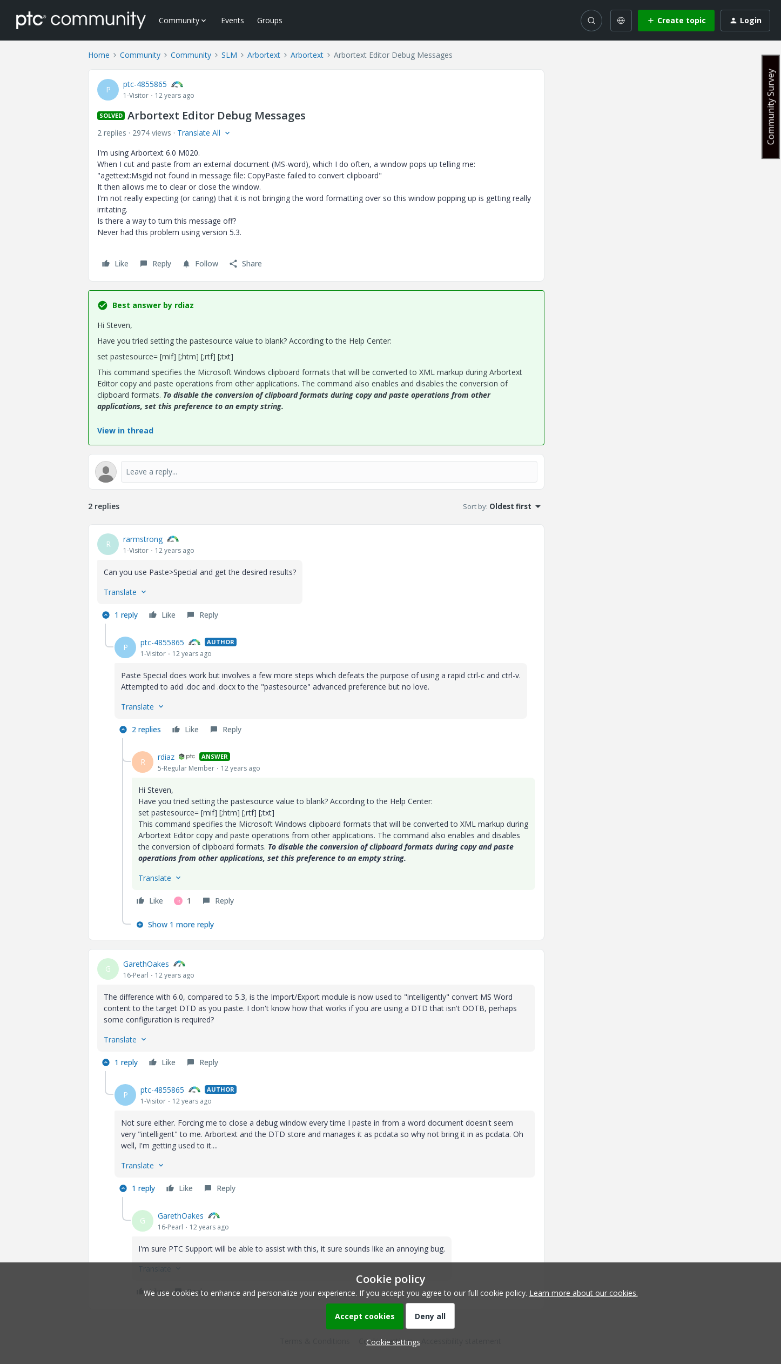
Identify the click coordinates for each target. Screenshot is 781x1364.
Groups (269, 20)
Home (99, 55)
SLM (229, 55)
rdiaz (166, 757)
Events (232, 20)
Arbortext (263, 55)
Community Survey (771, 107)
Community (140, 55)
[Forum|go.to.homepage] (81, 20)
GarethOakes (146, 964)
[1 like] (182, 901)
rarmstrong (143, 539)
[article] (316, 578)
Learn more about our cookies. (583, 1293)
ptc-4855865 (145, 84)
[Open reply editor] (316, 471)
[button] (676, 20)
